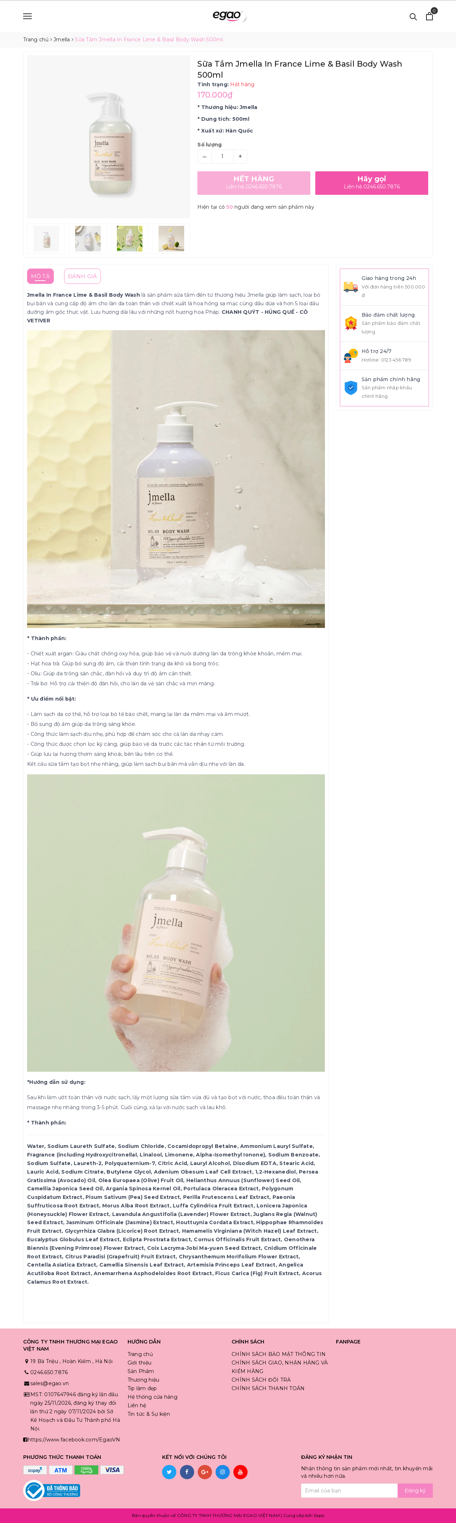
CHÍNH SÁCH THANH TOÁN (268, 1388)
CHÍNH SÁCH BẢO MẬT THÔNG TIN (279, 1354)
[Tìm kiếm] (413, 16)
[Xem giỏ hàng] (429, 16)
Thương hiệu (144, 1380)
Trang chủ (140, 1354)
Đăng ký (415, 1490)
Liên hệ (137, 1405)
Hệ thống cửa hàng (152, 1397)
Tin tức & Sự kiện (149, 1414)
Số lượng (209, 144)
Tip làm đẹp (142, 1388)
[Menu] (27, 16)
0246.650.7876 (49, 1372)
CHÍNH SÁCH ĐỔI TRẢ (261, 1380)
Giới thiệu (140, 1363)
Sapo (319, 1515)
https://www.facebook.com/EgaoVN (74, 1439)
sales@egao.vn (49, 1383)
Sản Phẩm (141, 1371)
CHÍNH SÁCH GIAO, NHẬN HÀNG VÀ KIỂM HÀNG (280, 1367)
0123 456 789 (396, 360)
